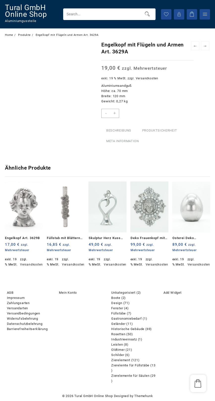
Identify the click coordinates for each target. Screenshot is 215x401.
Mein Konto (68, 292)
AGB (10, 292)
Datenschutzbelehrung (25, 324)
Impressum (16, 298)
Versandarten (17, 308)
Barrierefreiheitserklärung (27, 329)
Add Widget (172, 292)
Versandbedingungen (23, 313)
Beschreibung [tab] (118, 130)
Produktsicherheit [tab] (159, 130)
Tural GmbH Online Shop (26, 11)
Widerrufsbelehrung (22, 318)
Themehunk (143, 396)
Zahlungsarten (18, 303)
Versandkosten (147, 78)
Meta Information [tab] (122, 141)
